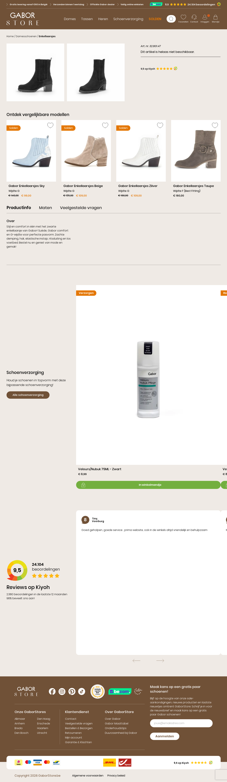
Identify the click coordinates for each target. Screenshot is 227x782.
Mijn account (73, 737)
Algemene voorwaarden (87, 775)
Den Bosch (21, 733)
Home (10, 36)
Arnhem (20, 723)
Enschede (43, 723)
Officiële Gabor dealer (101, 4)
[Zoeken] (171, 19)
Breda (18, 728)
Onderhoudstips (115, 728)
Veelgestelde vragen (79, 723)
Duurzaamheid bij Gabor (121, 733)
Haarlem (42, 728)
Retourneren (73, 733)
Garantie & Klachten (78, 742)
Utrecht (42, 733)
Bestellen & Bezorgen (79, 728)
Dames (70, 19)
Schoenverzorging (128, 19)
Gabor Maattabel (116, 723)
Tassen (87, 19)
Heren (103, 19)
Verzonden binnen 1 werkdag (67, 4)
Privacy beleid (116, 775)
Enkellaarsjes (47, 36)
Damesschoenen (26, 36)
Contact (70, 719)
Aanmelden (164, 736)
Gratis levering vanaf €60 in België (27, 4)
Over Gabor (113, 719)
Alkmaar (20, 719)
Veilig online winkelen (130, 4)
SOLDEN (155, 19)
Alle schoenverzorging (28, 395)
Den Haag (43, 719)
